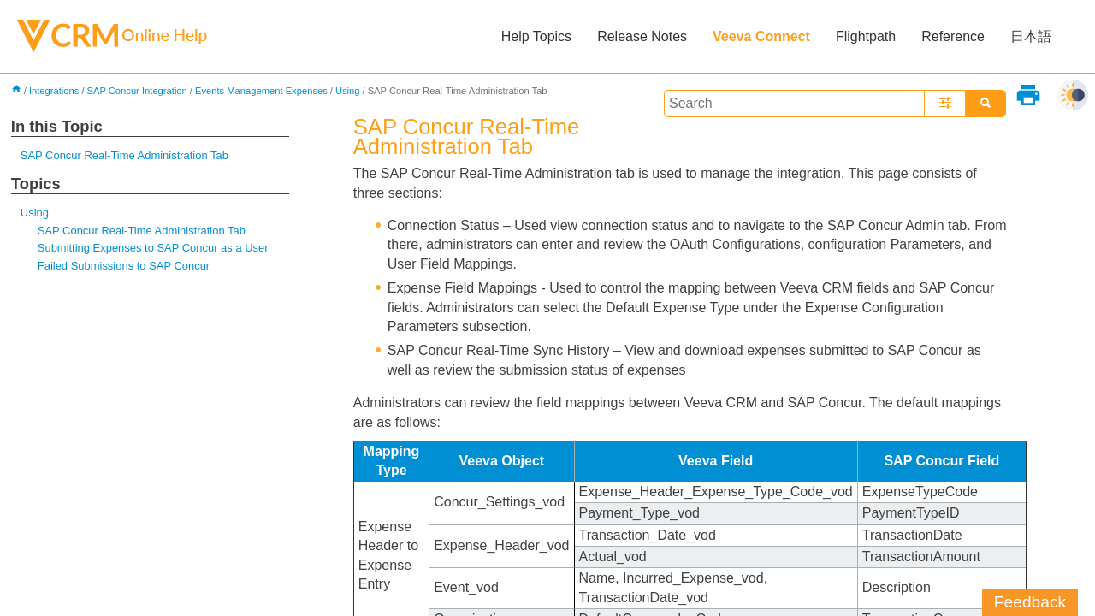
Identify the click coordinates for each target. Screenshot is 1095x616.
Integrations (54, 91)
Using (347, 91)
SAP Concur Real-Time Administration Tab (124, 155)
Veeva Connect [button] (761, 36)
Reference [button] (953, 36)
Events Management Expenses (261, 91)
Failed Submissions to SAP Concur (124, 265)
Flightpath (866, 36)
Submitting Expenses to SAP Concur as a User (153, 247)
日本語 (1030, 36)
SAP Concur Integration (136, 91)
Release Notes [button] (642, 36)
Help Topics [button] (536, 36)
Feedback (1030, 602)
